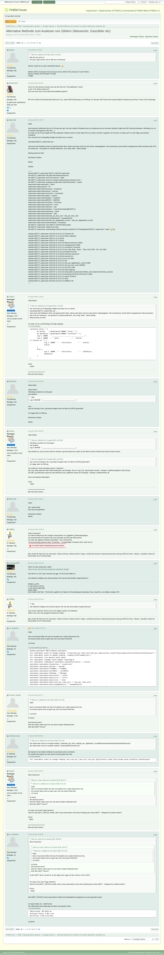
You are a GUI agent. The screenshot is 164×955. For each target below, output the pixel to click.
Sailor (11, 297)
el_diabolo (14, 628)
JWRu (12, 529)
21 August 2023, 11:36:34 (35, 296)
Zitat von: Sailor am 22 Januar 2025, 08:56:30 (46, 839)
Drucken (154, 43)
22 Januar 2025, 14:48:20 (35, 834)
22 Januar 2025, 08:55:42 (35, 736)
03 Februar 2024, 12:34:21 (36, 563)
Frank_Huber (15, 695)
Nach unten (10, 43)
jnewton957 (14, 563)
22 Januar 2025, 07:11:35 (37, 628)
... (26, 43)
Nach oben (10, 929)
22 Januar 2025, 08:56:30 (35, 771)
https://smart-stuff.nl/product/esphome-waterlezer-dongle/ (48, 569)
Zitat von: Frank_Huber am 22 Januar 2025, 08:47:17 (48, 780)
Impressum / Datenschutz (99, 10)
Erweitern (44, 648)
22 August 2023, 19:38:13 (35, 499)
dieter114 (13, 83)
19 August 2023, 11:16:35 (35, 120)
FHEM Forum (18, 10)
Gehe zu (127, 939)
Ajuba (11, 50)
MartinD (12, 120)
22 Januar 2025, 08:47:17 (35, 695)
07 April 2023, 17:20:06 (35, 50)
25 (37, 43)
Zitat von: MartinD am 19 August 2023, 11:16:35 (47, 306)
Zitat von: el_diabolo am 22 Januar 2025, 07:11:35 (47, 700)
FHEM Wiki (142, 10)
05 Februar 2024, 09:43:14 (36, 599)
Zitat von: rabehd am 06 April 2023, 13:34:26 (46, 55)
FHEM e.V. (154, 10)
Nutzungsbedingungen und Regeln (142, 952)
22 (28, 43)
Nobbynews (14, 736)
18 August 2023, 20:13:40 (35, 83)
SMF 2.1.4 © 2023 (8, 952)
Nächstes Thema (151, 37)
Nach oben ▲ (157, 952)
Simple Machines (20, 952)
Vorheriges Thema (137, 37)
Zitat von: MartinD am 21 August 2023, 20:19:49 (47, 440)
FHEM (116, 10)
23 (31, 43)
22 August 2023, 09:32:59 (35, 431)
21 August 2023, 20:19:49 (35, 381)
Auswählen (36, 326)
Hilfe (129, 952)
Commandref (128, 10)
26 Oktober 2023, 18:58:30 (36, 529)
